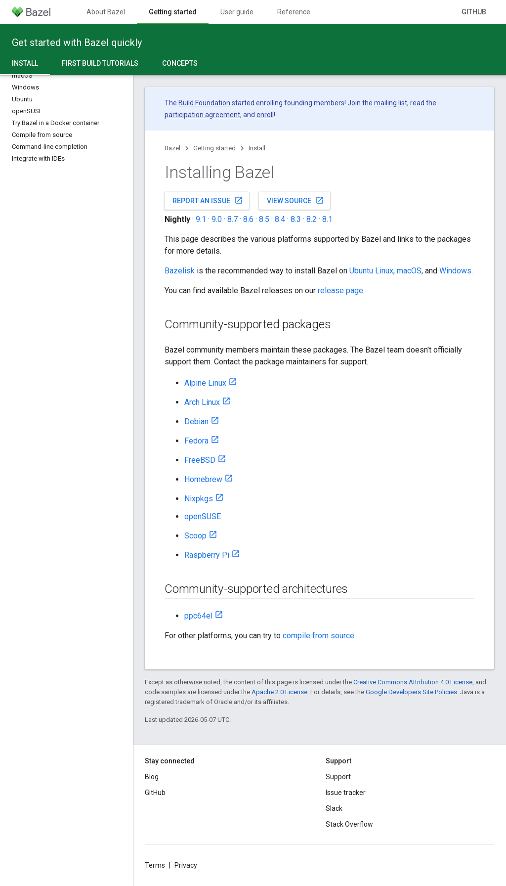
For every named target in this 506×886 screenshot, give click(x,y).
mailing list (390, 103)
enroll (265, 115)
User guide (236, 12)
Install (257, 148)
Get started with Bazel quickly (77, 42)
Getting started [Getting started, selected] (173, 12)
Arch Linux (202, 402)
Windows (455, 270)
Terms (155, 865)
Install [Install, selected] (25, 63)
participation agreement (202, 115)
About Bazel (105, 12)
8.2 (311, 219)
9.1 (201, 219)
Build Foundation (204, 103)
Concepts (180, 63)
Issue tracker (346, 793)
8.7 (232, 219)
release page (340, 290)
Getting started (214, 148)
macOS (409, 270)
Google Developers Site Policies (411, 692)
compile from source (318, 635)
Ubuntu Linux (371, 270)
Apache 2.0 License (279, 692)
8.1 (327, 219)
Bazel (172, 148)
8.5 (264, 219)
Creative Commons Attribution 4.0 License (412, 682)
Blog (152, 777)
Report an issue (207, 200)
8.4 (280, 219)
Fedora (196, 440)
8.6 (248, 219)
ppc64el (198, 615)
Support (338, 777)
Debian (196, 421)
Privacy (185, 865)
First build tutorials (100, 63)
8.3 (296, 219)
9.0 (216, 219)
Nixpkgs (198, 498)
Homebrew (203, 479)
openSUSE (202, 516)
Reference (293, 12)
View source (295, 200)
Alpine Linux (205, 383)
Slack (334, 808)
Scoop (195, 535)
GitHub (474, 12)
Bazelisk (180, 270)
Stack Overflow (349, 824)
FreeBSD (199, 460)
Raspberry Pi (206, 555)
